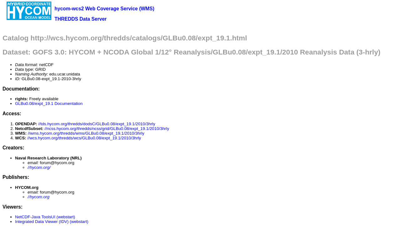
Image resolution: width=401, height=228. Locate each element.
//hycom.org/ (39, 167)
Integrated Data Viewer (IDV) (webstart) (51, 221)
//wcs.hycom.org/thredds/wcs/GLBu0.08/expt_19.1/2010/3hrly (84, 138)
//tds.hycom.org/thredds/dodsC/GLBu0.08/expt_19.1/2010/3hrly (96, 124)
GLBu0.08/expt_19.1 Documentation (49, 103)
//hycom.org (38, 196)
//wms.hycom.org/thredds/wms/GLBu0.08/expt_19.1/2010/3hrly (86, 133)
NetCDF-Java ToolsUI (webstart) (45, 217)
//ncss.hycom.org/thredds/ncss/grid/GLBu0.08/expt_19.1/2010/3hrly (106, 128)
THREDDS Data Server (81, 19)
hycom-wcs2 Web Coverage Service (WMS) (104, 8)
